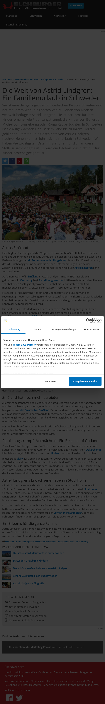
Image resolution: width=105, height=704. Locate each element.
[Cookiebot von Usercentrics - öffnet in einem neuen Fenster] (88, 320)
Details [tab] (37, 329)
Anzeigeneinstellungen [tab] (64, 329)
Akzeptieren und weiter (85, 381)
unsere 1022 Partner (24, 344)
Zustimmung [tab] (13, 329)
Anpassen (52, 381)
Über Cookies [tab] (91, 329)
